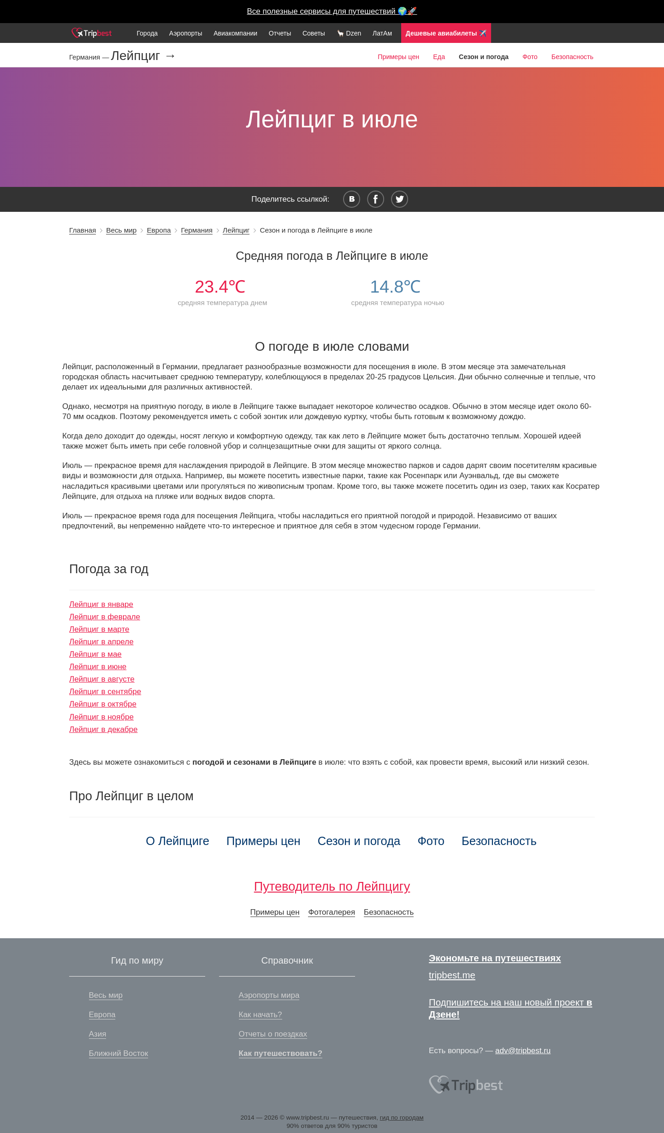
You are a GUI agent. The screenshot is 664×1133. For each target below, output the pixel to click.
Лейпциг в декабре (103, 729)
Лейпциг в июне (97, 666)
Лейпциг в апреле (101, 641)
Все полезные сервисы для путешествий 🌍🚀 (332, 11)
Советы (313, 33)
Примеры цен (398, 56)
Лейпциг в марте (99, 629)
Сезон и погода (359, 840)
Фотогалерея (331, 912)
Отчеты (280, 33)
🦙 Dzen (349, 33)
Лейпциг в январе (101, 604)
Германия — (90, 57)
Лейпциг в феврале (104, 616)
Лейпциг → (144, 55)
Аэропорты (185, 33)
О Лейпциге (177, 840)
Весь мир (121, 230)
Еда (439, 56)
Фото (530, 56)
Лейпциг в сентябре (105, 691)
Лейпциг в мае (95, 654)
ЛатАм (382, 33)
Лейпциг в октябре (102, 704)
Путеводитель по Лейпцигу (332, 886)
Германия (197, 230)
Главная (82, 230)
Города (147, 33)
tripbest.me (452, 975)
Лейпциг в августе (102, 679)
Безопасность (572, 56)
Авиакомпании (235, 33)
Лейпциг (236, 230)
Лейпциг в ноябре (101, 717)
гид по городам (402, 1117)
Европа (159, 230)
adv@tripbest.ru (523, 1050)
